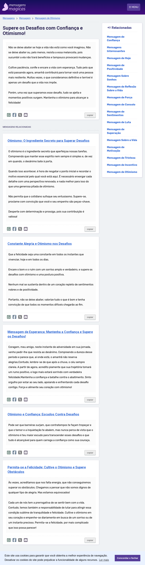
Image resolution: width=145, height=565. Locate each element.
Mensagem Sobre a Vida (122, 140)
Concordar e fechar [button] (127, 558)
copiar (90, 115)
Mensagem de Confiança (116, 38)
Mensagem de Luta (119, 122)
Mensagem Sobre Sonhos (118, 77)
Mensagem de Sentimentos (116, 113)
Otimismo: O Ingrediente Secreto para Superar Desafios (48, 141)
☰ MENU (133, 7)
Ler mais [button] (104, 560)
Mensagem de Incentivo (122, 164)
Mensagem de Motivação (116, 149)
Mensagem (25, 18)
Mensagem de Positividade (116, 67)
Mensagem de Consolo (121, 104)
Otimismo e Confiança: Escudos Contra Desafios (43, 414)
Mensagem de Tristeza (121, 157)
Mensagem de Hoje (119, 58)
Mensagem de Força (119, 97)
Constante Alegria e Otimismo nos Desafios (40, 244)
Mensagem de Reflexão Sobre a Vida (121, 88)
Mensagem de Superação (116, 131)
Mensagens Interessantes (116, 49)
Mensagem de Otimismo (47, 18)
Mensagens (9, 18)
